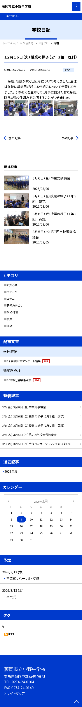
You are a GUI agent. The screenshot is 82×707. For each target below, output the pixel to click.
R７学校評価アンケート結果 (28, 361)
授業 (9, 319)
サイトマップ (16, 693)
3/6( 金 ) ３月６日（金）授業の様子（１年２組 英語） (33, 425)
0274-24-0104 (23, 681)
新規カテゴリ (15, 305)
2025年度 (10, 471)
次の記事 (67, 138)
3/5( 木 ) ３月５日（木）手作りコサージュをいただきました (36, 444)
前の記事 (15, 138)
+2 (70, 110)
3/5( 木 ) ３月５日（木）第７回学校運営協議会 (29, 435)
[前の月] (8, 501)
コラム (10, 299)
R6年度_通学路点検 (23, 380)
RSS (11, 634)
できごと (12, 292)
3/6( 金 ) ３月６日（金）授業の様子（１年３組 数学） (33, 416)
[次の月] (73, 501)
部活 (9, 326)
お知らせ (12, 285)
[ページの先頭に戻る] (76, 702)
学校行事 (12, 312)
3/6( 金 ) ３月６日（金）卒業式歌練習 (24, 407)
